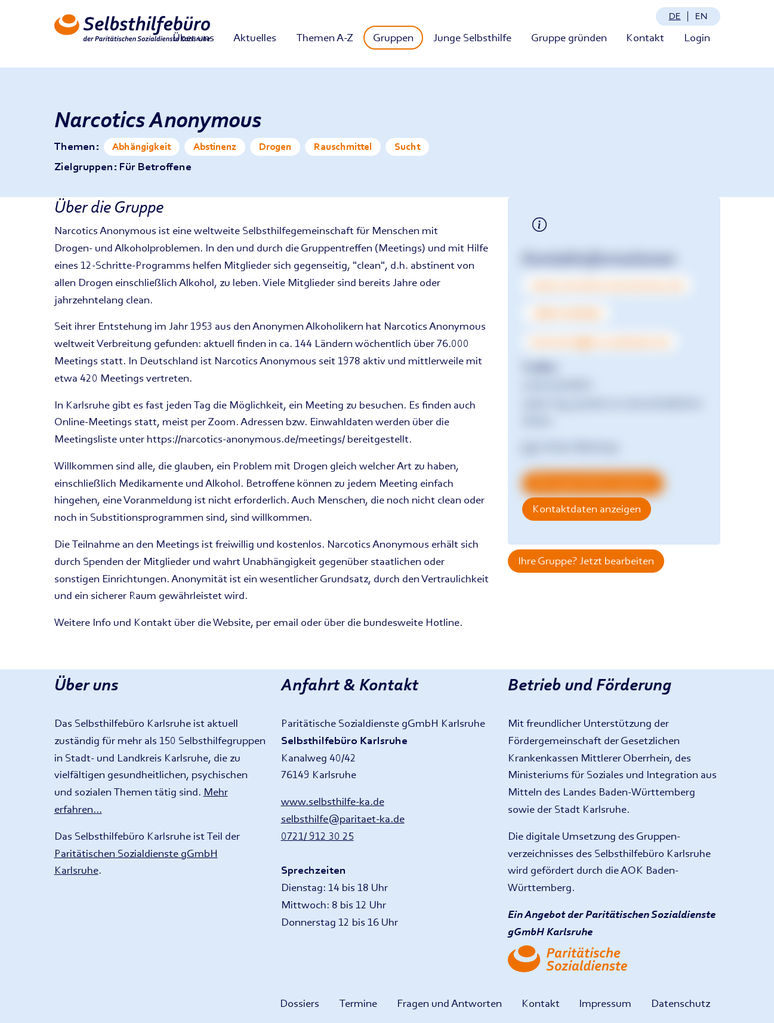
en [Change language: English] (701, 15)
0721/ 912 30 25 (317, 836)
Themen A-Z (324, 37)
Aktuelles (254, 37)
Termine (358, 1003)
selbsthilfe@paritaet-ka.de (343, 818)
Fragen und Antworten (449, 1003)
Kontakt (645, 37)
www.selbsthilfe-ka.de (332, 801)
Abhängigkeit (141, 146)
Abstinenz (214, 146)
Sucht (407, 146)
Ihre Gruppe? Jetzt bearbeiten (586, 560)
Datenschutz (680, 1003)
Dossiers (299, 1003)
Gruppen (393, 37)
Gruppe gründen (569, 37)
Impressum (605, 1003)
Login (697, 37)
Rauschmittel (343, 146)
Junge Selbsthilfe (472, 37)
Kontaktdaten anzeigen (586, 508)
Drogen (275, 146)
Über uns (193, 37)
